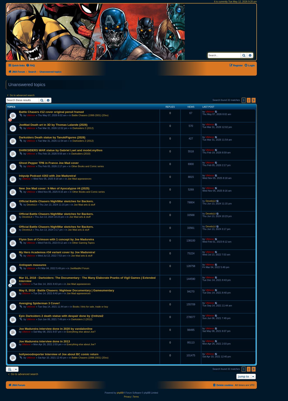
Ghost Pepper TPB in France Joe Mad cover (49, 163)
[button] (253, 100)
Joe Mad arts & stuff (84, 204)
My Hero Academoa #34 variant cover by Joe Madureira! (57, 252)
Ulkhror (31, 115)
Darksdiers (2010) (80, 153)
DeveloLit (32, 204)
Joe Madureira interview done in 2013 (44, 341)
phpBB (120, 393)
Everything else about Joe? (81, 331)
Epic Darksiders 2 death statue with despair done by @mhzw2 (61, 316)
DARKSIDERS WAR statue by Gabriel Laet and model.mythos (60, 150)
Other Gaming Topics (83, 242)
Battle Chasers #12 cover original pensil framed (51, 112)
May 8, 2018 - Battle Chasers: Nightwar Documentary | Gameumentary (66, 290)
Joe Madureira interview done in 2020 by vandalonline (55, 328)
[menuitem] (30, 65)
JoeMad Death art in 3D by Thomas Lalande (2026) (53, 124)
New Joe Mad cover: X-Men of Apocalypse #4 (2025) (54, 188)
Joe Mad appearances (79, 178)
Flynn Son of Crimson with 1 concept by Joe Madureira (56, 239)
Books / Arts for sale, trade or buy (90, 306)
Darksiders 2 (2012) (83, 128)
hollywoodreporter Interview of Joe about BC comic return (58, 354)
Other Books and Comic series (87, 166)
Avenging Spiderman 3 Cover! (39, 303)
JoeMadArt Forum (79, 268)
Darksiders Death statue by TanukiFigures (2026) (52, 137)
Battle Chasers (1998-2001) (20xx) (90, 115)
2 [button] (248, 100)
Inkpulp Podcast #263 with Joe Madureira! (47, 175)
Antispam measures (32, 265)
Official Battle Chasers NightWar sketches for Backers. (56, 201)
